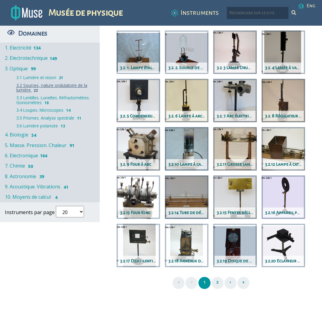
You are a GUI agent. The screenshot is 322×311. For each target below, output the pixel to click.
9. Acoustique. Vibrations (37, 186)
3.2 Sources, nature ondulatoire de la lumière (51, 87)
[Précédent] (191, 283)
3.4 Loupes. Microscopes (44, 110)
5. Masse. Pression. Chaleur (40, 145)
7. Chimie (20, 165)
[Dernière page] (243, 283)
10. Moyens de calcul (33, 197)
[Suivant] (230, 283)
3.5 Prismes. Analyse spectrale (49, 118)
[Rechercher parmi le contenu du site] (257, 13)
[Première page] (178, 283)
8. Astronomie (25, 176)
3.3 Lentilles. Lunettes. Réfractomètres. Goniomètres (53, 100)
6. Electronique (26, 155)
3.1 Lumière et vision (40, 77)
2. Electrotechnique (31, 58)
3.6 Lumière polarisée (41, 126)
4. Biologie (21, 134)
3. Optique (21, 68)
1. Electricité (23, 47)
